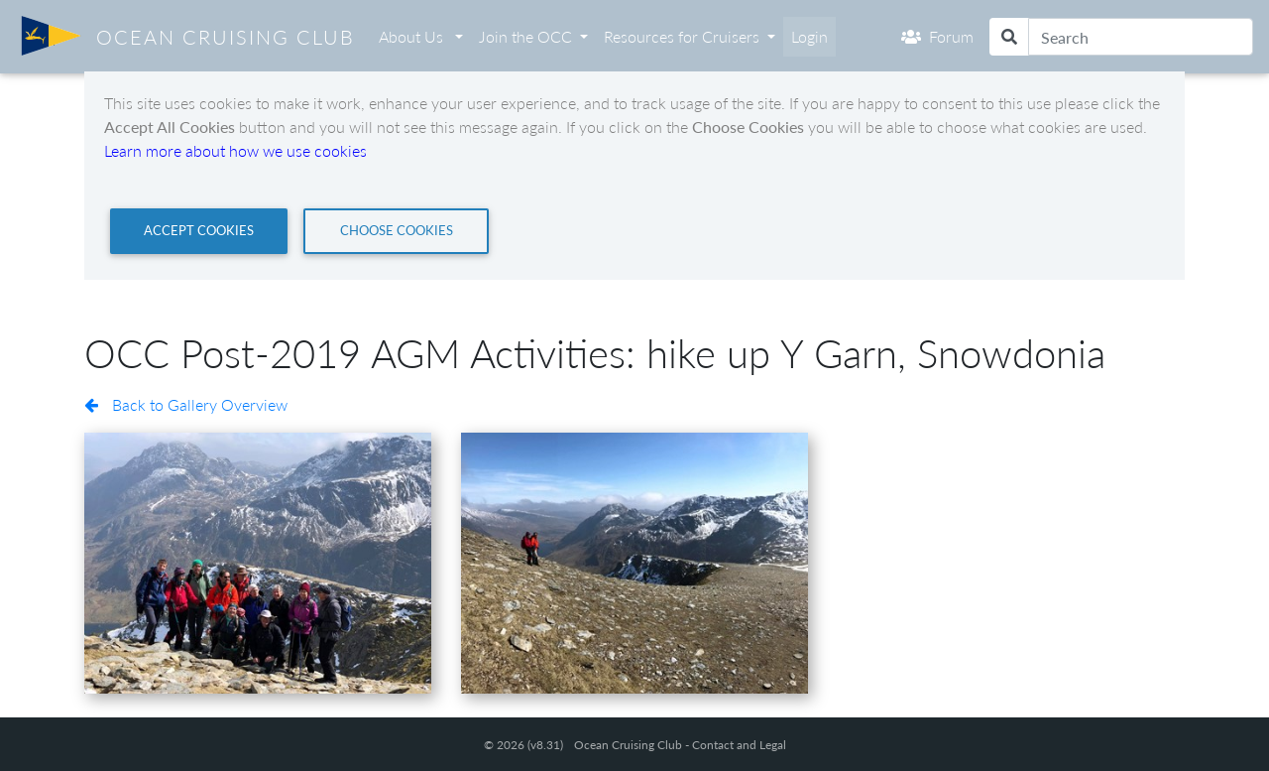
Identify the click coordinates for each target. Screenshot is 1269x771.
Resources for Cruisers (681, 36)
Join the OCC (525, 36)
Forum (937, 36)
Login (809, 36)
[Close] (199, 231)
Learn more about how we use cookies (235, 150)
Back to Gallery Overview (186, 404)
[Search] (1140, 37)
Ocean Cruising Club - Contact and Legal (680, 744)
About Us (413, 36)
